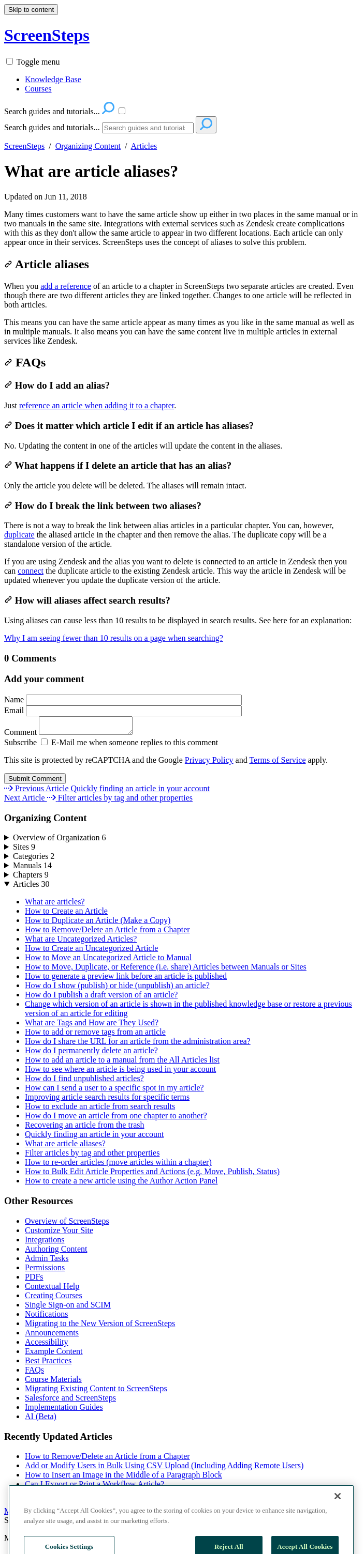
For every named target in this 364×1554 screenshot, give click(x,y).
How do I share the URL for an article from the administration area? (138, 1044)
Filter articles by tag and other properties (92, 1155)
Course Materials (53, 1382)
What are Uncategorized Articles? (81, 941)
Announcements (52, 1335)
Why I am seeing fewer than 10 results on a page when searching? (113, 638)
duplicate (19, 534)
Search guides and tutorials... (52, 127)
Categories (33, 859)
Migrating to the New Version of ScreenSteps (100, 1326)
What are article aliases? (91, 171)
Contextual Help (52, 1289)
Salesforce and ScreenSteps (70, 1400)
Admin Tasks (46, 1261)
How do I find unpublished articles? (84, 1081)
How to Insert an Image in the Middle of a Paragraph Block (123, 1477)
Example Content (54, 1354)
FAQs (25, 362)
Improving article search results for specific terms (107, 1100)
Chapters (31, 877)
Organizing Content (88, 146)
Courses (38, 88)
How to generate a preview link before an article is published (126, 979)
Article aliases (46, 264)
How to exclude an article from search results (100, 1109)
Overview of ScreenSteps (67, 1224)
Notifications (46, 1317)
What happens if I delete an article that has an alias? (117, 465)
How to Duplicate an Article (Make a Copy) (97, 923)
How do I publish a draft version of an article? (101, 997)
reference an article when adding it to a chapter (96, 405)
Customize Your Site (59, 1233)
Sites (24, 849)
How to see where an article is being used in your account (120, 1072)
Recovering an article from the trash (84, 1128)
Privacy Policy (209, 763)
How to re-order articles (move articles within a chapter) (118, 1165)
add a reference (65, 286)
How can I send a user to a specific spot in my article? (114, 1090)
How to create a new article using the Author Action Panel (121, 1183)
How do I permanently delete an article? (91, 1053)
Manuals (32, 868)
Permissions (45, 1270)
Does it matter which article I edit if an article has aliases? (129, 425)
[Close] (337, 1518)
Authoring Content (56, 1252)
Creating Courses (53, 1298)
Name (123, 699)
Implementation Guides (64, 1410)
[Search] (148, 127)
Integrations (44, 1242)
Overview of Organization (59, 840)
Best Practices (48, 1363)
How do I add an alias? (57, 385)
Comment (73, 735)
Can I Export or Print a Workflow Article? (94, 1487)
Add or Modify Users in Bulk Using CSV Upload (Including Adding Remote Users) (164, 1468)
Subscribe (20, 745)
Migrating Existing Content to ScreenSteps (96, 1391)
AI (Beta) (40, 1419)
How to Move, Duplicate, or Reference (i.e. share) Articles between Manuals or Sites (166, 969)
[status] (182, 228)
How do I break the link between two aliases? (102, 505)
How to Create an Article (66, 914)
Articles (144, 146)
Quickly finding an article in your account (94, 1137)
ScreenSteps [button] (47, 35)
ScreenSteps (24, 146)
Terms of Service (277, 763)
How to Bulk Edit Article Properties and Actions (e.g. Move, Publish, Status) (152, 1174)
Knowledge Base (53, 79)
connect (30, 570)
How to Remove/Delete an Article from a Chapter (107, 932)
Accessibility (46, 1345)
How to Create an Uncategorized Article (91, 951)
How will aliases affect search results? (87, 600)
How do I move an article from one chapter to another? (116, 1118)
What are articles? (54, 904)
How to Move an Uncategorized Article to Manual (108, 960)
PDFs (34, 1279)
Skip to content (31, 9)
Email (123, 710)
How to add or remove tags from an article (95, 1034)
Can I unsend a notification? (71, 1496)
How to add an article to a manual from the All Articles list (122, 1062)
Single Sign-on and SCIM (68, 1307)
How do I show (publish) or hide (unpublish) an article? (117, 988)
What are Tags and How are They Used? (91, 1025)
